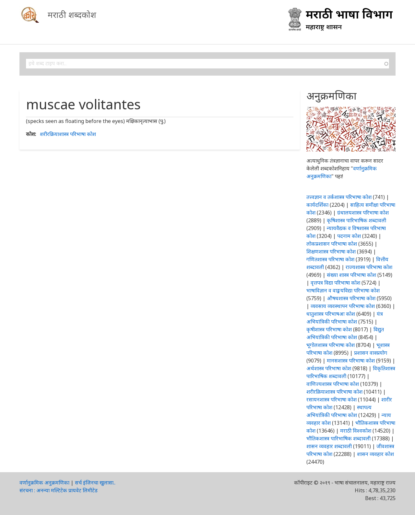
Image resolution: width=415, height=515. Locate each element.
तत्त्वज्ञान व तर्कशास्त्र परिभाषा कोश (339, 197)
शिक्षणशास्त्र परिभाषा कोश (331, 251)
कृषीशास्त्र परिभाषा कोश (329, 329)
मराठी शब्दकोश (72, 14)
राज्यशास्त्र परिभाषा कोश (369, 267)
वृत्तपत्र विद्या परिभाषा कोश (335, 282)
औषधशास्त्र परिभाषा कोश (351, 298)
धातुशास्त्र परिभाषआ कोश (330, 313)
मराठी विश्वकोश (355, 430)
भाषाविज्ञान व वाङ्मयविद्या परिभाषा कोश (343, 290)
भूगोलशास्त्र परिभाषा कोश (330, 345)
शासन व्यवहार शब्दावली (329, 446)
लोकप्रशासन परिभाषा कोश (331, 243)
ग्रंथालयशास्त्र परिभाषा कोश (363, 212)
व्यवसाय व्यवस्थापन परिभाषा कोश (343, 306)
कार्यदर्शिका (317, 204)
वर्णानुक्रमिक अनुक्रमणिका (44, 482)
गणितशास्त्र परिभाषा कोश (330, 259)
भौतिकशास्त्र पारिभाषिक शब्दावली (338, 438)
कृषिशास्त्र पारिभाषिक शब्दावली (356, 220)
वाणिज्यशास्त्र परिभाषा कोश (332, 383)
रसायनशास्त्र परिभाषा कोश (331, 399)
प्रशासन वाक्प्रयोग (370, 352)
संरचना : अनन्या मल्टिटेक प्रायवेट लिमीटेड (58, 490)
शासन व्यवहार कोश (375, 454)
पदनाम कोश (349, 235)
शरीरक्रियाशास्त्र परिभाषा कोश (68, 134)
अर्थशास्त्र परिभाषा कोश (328, 368)
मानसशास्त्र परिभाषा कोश (351, 360)
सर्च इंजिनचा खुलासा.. (95, 482)
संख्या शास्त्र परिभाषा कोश (351, 274)
